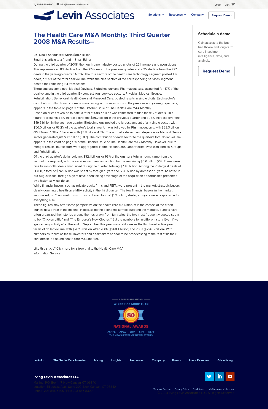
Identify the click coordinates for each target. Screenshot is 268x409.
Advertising (225, 360)
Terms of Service (161, 389)
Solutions (154, 15)
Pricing (98, 360)
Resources (176, 15)
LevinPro (39, 360)
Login (218, 5)
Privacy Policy (182, 389)
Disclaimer (198, 389)
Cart (227, 5)
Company (197, 15)
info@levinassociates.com (221, 389)
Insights (116, 360)
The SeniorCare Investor (69, 360)
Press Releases (199, 360)
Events (176, 360)
